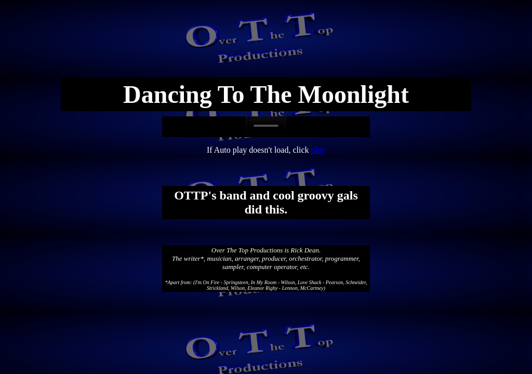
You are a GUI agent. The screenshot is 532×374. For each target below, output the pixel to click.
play (318, 149)
